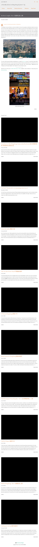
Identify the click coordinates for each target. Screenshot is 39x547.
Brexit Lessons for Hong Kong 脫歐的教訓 (11, 356)
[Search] (34, 1)
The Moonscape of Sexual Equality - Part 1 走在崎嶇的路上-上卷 (17, 398)
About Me (9, 8)
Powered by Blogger (19, 542)
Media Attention (17, 8)
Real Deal (33, 8)
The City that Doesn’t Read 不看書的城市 (11, 271)
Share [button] (2, 156)
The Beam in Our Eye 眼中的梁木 (9, 526)
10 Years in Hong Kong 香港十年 (9, 314)
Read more (36, 156)
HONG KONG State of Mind (16, 68)
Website (26, 8)
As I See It (4, 2)
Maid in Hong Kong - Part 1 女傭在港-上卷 (12, 483)
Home (2, 8)
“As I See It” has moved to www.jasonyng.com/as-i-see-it (14, 188)
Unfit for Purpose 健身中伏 (8, 441)
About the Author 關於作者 (8, 229)
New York (24, 61)
